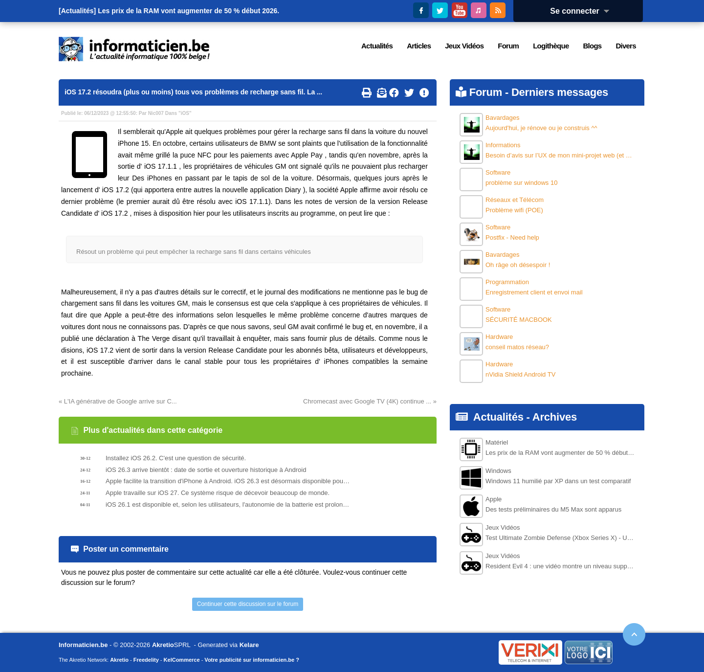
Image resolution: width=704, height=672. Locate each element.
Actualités (498, 417)
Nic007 (156, 113)
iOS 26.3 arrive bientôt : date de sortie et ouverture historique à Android (206, 469)
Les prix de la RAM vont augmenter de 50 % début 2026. (188, 11)
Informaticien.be (83, 645)
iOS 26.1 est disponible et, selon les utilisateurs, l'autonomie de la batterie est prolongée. (228, 504)
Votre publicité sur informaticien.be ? (251, 660)
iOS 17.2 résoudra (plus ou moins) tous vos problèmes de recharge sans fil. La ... (193, 92)
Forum (485, 92)
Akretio (163, 645)
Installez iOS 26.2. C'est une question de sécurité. (176, 458)
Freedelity (146, 660)
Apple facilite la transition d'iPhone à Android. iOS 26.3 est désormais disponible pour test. (228, 481)
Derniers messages (559, 92)
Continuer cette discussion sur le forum (247, 604)
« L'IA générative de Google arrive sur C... (118, 401)
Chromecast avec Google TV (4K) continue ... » (370, 401)
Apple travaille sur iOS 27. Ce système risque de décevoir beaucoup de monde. (218, 492)
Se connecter (583, 11)
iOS (185, 113)
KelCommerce (182, 660)
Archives (554, 417)
